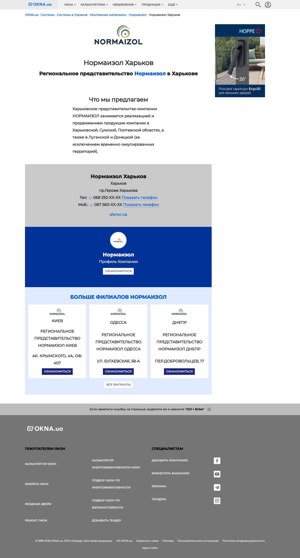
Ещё (171, 4)
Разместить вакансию (170, 473)
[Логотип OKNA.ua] (43, 4)
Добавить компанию (170, 460)
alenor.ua (118, 214)
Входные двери (38, 504)
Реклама (159, 486)
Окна (68, 4)
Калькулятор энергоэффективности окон (116, 464)
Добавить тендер (106, 520)
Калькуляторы (93, 4)
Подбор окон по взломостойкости (107, 504)
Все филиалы (118, 384)
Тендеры (159, 499)
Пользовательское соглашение (198, 540)
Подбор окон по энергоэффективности (111, 484)
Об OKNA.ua (124, 540)
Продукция (150, 4)
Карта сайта (150, 547)
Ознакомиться (118, 271)
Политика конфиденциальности (243, 540)
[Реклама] (240, 61)
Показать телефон (139, 197)
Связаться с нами (147, 540)
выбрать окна (37, 484)
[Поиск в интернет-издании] (258, 5)
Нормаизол (150, 74)
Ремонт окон (36, 520)
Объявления (123, 4)
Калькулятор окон (40, 464)
